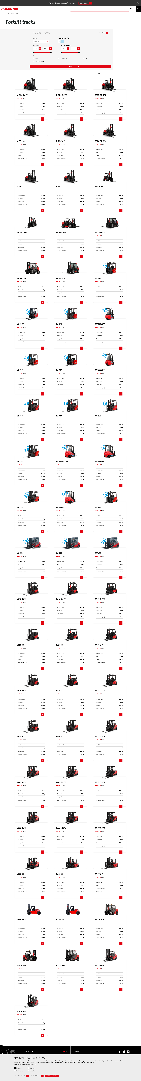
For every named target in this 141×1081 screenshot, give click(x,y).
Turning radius (21, 109)
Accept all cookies (52, 1076)
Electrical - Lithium (39, 61)
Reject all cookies (22, 1076)
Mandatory (19, 1068)
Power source (59, 846)
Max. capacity (20, 106)
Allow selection (37, 1076)
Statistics (32, 1068)
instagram (123, 1051)
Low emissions (61, 41)
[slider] (33, 52)
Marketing (32, 1071)
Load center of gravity (22, 113)
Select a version (85, 3)
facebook (119, 1051)
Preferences (19, 1071)
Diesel (36, 58)
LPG (86, 58)
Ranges (35, 38)
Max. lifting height (21, 103)
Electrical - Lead (64, 58)
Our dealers (118, 9)
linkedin (127, 1051)
